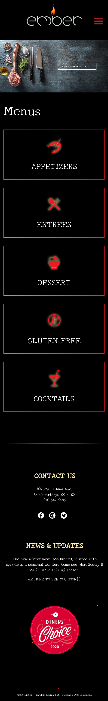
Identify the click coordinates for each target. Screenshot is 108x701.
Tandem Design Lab (48, 694)
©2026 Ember (24, 694)
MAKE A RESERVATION (75, 66)
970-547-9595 (54, 500)
